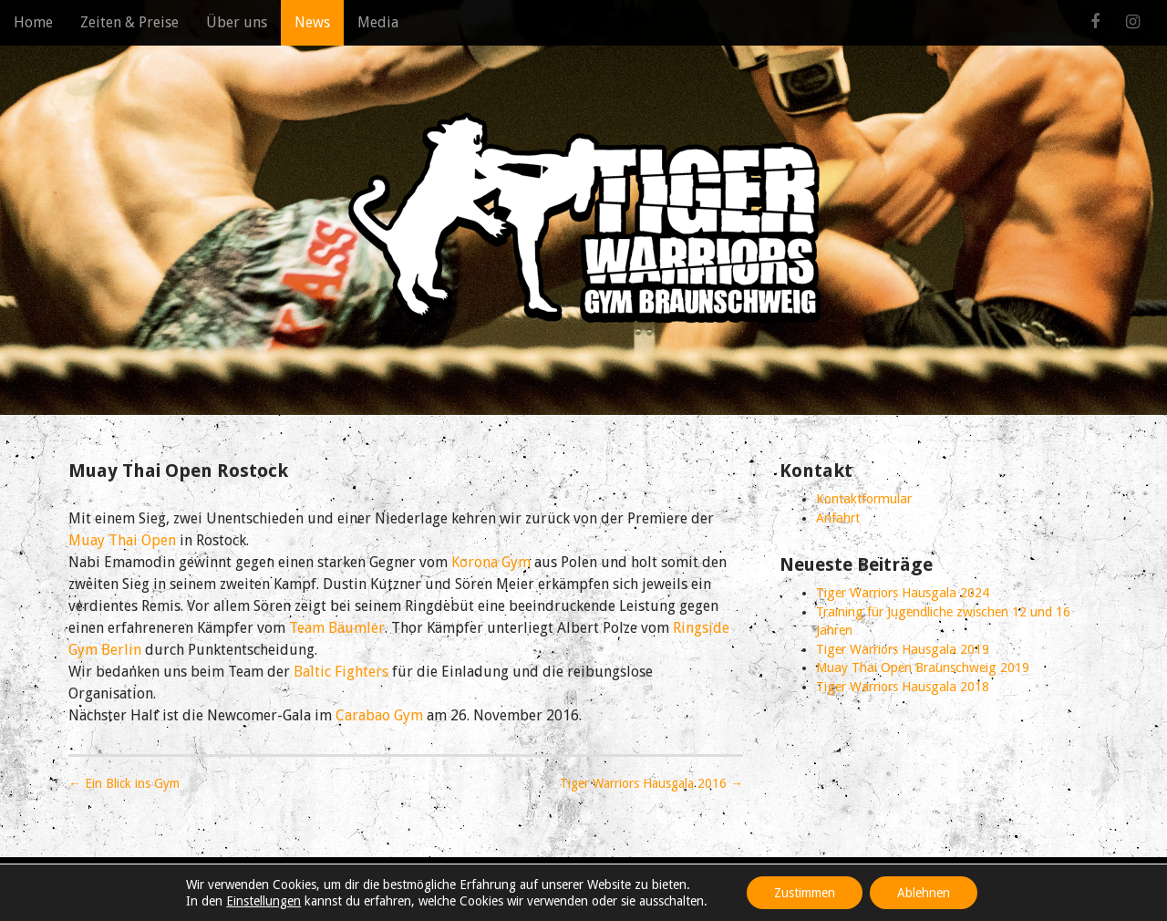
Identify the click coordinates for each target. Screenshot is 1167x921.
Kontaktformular (864, 499)
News (312, 22)
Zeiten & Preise (129, 22)
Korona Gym (491, 562)
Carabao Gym (379, 715)
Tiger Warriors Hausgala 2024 (902, 592)
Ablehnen (923, 892)
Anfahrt (838, 518)
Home (33, 22)
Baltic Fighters (341, 671)
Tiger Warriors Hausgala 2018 (902, 686)
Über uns (236, 22)
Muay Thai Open (122, 540)
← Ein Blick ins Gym (124, 783)
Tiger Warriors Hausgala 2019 (902, 649)
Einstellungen (263, 901)
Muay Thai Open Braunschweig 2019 (922, 667)
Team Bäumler (337, 627)
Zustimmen (804, 892)
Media (377, 22)
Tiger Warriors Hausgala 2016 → (651, 783)
